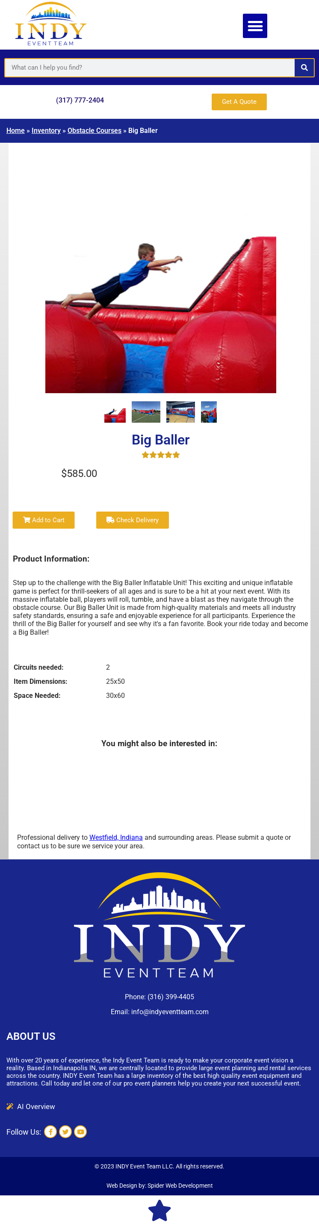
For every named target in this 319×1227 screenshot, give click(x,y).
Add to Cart (44, 520)
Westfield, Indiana (116, 837)
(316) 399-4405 (171, 997)
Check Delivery (132, 520)
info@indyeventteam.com (170, 1012)
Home (15, 131)
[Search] (304, 68)
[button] (255, 26)
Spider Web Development (180, 1185)
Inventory (46, 131)
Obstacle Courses (94, 131)
